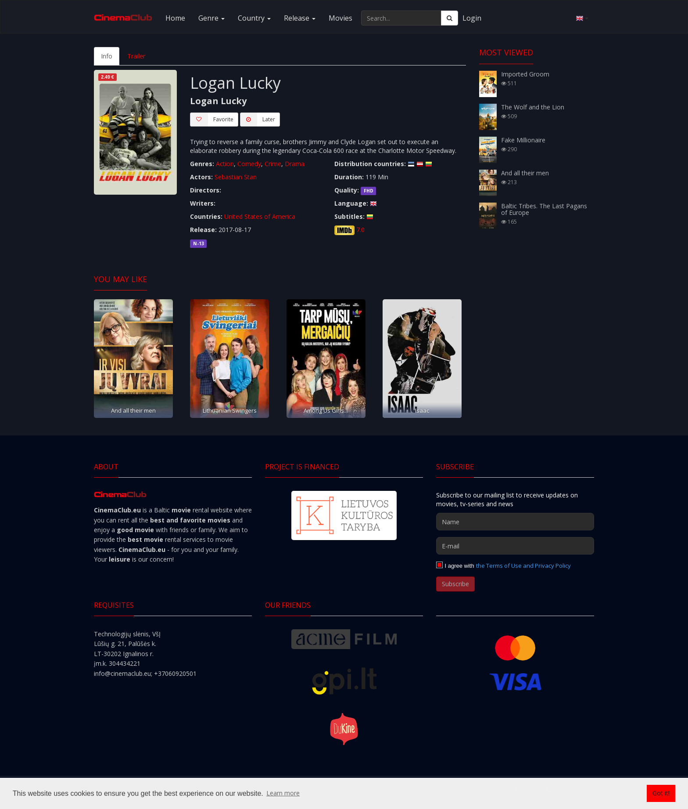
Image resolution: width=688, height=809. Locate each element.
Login (471, 18)
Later (257, 119)
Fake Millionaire (523, 140)
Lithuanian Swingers (230, 410)
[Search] (449, 18)
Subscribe (455, 584)
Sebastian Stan (236, 177)
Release (299, 18)
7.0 (360, 229)
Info (106, 56)
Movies (340, 18)
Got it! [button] (661, 793)
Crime (273, 164)
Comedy (249, 164)
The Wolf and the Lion (532, 107)
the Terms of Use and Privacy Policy (523, 566)
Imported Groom (525, 74)
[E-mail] (515, 546)
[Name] (515, 521)
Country (254, 18)
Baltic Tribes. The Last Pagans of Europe (544, 209)
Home (175, 18)
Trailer (136, 56)
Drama (295, 164)
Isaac (422, 410)
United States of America (259, 216)
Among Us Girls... (326, 410)
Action (225, 164)
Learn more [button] (283, 793)
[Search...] (401, 18)
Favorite (211, 119)
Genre (211, 18)
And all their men (133, 410)
